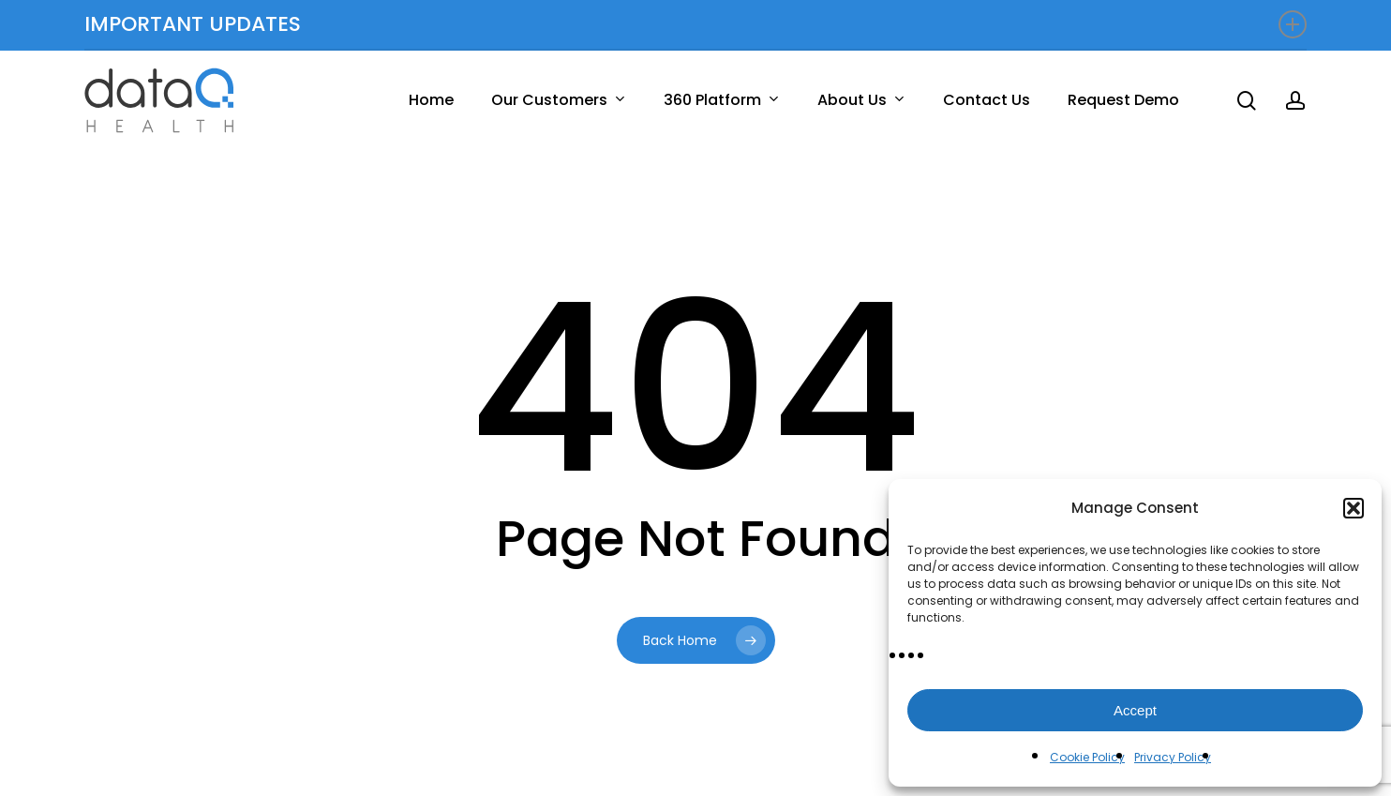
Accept (1135, 710)
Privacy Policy (1172, 757)
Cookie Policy (1087, 757)
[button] (1353, 508)
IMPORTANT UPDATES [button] (695, 23)
